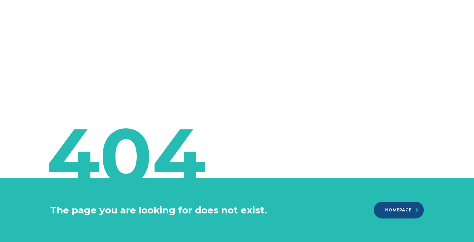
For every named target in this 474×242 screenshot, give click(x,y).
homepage (402, 209)
